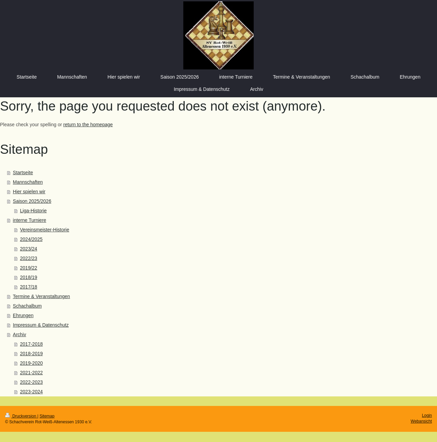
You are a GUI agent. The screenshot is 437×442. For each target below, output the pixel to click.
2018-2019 (31, 353)
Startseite (23, 172)
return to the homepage (88, 124)
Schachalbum (27, 306)
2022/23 (28, 258)
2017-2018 (31, 344)
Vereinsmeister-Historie (44, 229)
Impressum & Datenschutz (41, 325)
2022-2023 (31, 382)
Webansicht (421, 421)
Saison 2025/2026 (32, 201)
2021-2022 (31, 372)
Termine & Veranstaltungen (41, 296)
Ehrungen (23, 315)
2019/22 (28, 268)
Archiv (19, 334)
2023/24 (28, 248)
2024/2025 (31, 239)
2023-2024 (31, 391)
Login (427, 415)
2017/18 (28, 287)
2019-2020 (31, 363)
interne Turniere (29, 220)
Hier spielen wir (29, 191)
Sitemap (46, 416)
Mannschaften (28, 182)
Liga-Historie (33, 210)
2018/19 (28, 277)
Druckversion (21, 416)
